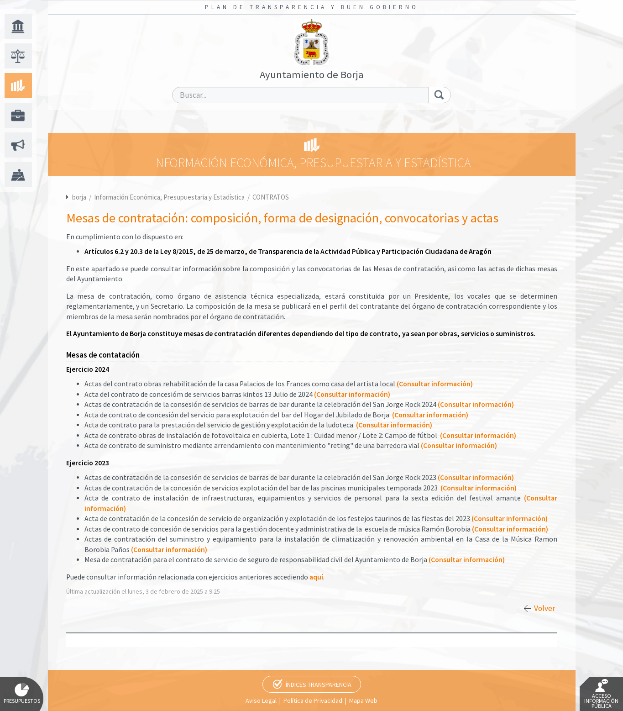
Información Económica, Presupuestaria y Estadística (170, 197)
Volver (544, 608)
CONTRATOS (270, 197)
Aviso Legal (261, 700)
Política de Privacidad (312, 700)
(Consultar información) (435, 383)
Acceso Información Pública (601, 694)
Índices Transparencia (318, 684)
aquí (316, 577)
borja (79, 197)
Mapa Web (363, 700)
